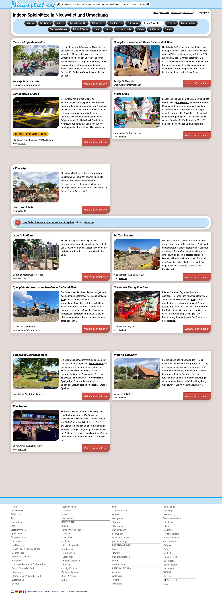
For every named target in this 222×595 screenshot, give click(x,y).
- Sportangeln (118, 526)
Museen (31, 23)
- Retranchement (171, 534)
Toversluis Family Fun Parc (131, 287)
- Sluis (166, 526)
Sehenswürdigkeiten (71, 530)
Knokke (165, 269)
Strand (88, 4)
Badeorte (15, 514)
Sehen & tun (98, 4)
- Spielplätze (68, 557)
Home (14, 507)
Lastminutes (68, 518)
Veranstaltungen (113, 4)
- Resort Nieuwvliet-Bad (22, 568)
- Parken (116, 553)
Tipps (13, 518)
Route (115, 549)
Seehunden (117, 534)
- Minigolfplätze (69, 568)
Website (22, 143)
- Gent (166, 549)
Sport (108, 29)
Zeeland (116, 572)
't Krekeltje (19, 168)
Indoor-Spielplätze (153, 23)
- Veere (115, 580)
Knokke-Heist (182, 102)
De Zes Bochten (124, 235)
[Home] (58, 4)
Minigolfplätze (188, 23)
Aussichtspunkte (78, 23)
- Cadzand (168, 530)
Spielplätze (133, 23)
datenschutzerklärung (51, 591)
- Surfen (116, 522)
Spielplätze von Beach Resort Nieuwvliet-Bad (143, 42)
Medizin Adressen (121, 557)
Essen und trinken (121, 537)
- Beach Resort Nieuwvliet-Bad (25, 549)
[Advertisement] (103, 155)
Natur (96, 29)
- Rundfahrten (68, 553)
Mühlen (60, 23)
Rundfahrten (116, 23)
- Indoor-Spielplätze (71, 560)
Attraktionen (98, 23)
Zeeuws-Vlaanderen (74, 247)
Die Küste (167, 553)
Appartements (18, 533)
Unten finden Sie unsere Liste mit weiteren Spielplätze (48, 222)
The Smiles (20, 406)
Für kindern (16, 522)
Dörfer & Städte (80, 29)
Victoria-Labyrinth (125, 355)
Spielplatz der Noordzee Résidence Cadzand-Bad (44, 287)
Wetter (143, 4)
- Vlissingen (168, 510)
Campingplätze (18, 537)
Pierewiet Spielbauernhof (29, 42)
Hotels (65, 514)
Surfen (168, 29)
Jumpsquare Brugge (26, 94)
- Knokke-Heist (170, 557)
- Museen (66, 533)
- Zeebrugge (169, 561)
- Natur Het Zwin (171, 537)
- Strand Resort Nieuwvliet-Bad (26, 576)
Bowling (172, 23)
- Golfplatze (117, 518)
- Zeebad (15, 583)
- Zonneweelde (69, 507)
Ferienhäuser (17, 541)
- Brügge (167, 545)
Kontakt (167, 584)
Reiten (140, 29)
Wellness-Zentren (59, 29)
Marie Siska (121, 94)
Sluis (193, 299)
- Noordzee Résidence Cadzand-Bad (28, 564)
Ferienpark (181, 50)
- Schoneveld (17, 572)
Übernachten (78, 4)
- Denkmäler (67, 537)
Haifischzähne (119, 530)
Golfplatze (154, 29)
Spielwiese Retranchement (30, 355)
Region (135, 4)
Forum (115, 560)
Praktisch (126, 4)
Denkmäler (45, 23)
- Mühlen (66, 541)
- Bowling (66, 564)
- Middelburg (169, 514)
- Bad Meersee (18, 545)
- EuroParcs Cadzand (21, 556)
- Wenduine (168, 568)
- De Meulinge (17, 553)
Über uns (167, 576)
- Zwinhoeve (67, 510)
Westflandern (169, 541)
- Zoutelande (169, 507)
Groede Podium (23, 235)
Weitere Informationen (29, 85)
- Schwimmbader (120, 510)
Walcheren (117, 576)
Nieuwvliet (66, 4)
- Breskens (168, 522)
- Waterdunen (17, 580)
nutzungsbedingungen (34, 591)
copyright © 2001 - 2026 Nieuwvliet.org (73, 591)
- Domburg (117, 583)
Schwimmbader (124, 29)
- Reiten (115, 514)
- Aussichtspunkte (70, 545)
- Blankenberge (170, 564)
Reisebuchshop (119, 564)
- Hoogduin (16, 560)
